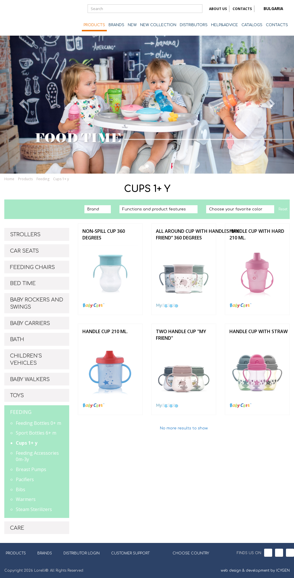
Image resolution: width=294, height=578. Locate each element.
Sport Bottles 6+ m (36, 433)
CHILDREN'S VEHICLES (26, 359)
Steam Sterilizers (34, 509)
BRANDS (116, 25)
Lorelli (27, 17)
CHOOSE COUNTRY (187, 553)
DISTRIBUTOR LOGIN (81, 553)
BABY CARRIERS (30, 323)
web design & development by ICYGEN (255, 570)
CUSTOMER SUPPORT (130, 553)
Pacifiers (25, 479)
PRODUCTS (94, 25)
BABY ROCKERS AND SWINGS (36, 303)
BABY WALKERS (30, 379)
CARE (17, 528)
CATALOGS (251, 25)
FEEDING (21, 411)
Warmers (26, 499)
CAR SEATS (24, 251)
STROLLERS (25, 234)
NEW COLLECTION (158, 25)
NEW (132, 25)
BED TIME (23, 283)
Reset (282, 209)
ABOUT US (218, 8)
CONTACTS (242, 8)
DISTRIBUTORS (194, 25)
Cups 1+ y (61, 178)
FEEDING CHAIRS (32, 267)
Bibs (20, 489)
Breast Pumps (31, 469)
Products (25, 178)
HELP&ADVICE (224, 25)
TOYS (17, 395)
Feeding (42, 178)
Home (9, 178)
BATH (17, 339)
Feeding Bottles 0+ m (38, 423)
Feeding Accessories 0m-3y (37, 456)
